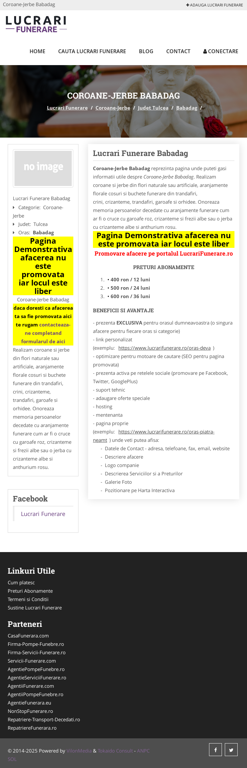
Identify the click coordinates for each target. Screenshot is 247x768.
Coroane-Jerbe (113, 107)
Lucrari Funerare (67, 107)
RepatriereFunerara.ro (32, 727)
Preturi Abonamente (30, 591)
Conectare (220, 51)
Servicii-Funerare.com (32, 660)
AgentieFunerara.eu (29, 702)
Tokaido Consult (115, 750)
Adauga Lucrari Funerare (214, 5)
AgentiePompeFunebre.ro (36, 669)
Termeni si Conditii (28, 599)
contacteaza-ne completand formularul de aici (46, 333)
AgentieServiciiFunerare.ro (37, 677)
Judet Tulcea (153, 107)
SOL (12, 759)
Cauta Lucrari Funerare (92, 51)
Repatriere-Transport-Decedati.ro (44, 719)
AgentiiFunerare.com (31, 686)
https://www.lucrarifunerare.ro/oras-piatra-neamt (154, 435)
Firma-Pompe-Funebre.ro (36, 644)
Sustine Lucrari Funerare (35, 607)
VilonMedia (79, 750)
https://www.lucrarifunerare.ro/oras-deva (164, 348)
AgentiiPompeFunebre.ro (35, 694)
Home (37, 51)
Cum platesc (21, 582)
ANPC (143, 750)
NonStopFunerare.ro (30, 711)
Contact (178, 51)
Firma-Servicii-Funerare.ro (37, 652)
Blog (146, 51)
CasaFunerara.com (28, 635)
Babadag (186, 107)
